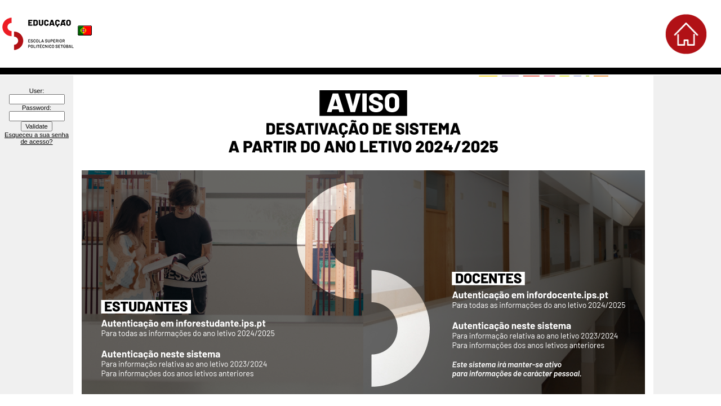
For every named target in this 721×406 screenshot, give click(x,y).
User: (36, 90)
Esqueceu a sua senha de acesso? (37, 138)
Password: (36, 107)
